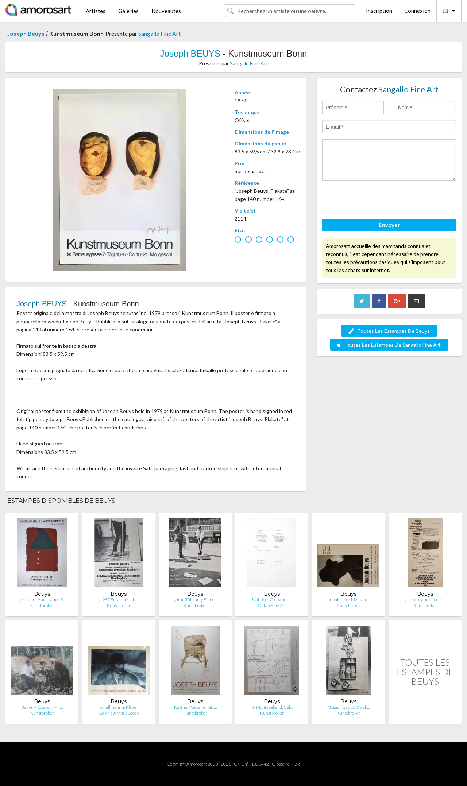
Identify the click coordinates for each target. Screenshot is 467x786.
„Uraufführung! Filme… (195, 599)
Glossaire (281, 764)
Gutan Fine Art (272, 605)
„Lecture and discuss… (425, 599)
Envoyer (389, 225)
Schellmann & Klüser (118, 707)
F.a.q (297, 764)
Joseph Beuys (26, 33)
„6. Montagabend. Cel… (272, 707)
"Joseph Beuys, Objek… (348, 707)
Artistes (95, 11)
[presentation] (377, 201)
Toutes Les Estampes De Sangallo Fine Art (389, 345)
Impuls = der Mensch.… (348, 599)
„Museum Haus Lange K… (42, 599)
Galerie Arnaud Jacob (119, 713)
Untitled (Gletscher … (272, 599)
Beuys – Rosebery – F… (42, 707)
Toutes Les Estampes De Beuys (389, 331)
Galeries (128, 11)
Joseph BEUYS (190, 53)
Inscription (379, 10)
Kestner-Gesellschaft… (195, 707)
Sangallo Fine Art (159, 33)
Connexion (417, 10)
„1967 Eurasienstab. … (118, 599)
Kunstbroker (42, 605)
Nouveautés (166, 11)
